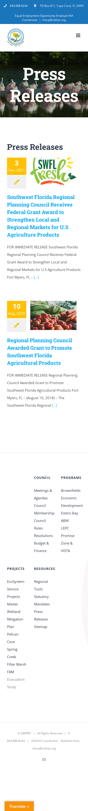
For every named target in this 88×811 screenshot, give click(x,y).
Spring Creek (12, 653)
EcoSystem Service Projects (15, 589)
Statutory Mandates (42, 600)
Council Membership (44, 509)
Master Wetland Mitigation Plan (15, 615)
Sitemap (40, 626)
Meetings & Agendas (43, 494)
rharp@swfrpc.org (54, 20)
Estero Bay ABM (69, 517)
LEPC (65, 528)
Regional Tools (41, 585)
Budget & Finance (41, 547)
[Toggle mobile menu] (78, 35)
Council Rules (40, 524)
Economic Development (71, 502)
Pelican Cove (13, 638)
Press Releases (41, 615)
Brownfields (70, 490)
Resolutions (43, 535)
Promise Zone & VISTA (67, 543)
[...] (36, 277)
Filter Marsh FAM (16, 668)
